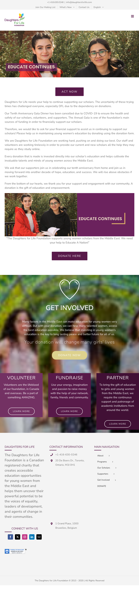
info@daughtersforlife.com (79, 2)
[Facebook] (10, 537)
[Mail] (39, 537)
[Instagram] (24, 537)
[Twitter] (17, 537)
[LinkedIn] (32, 537)
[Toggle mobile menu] (132, 16)
